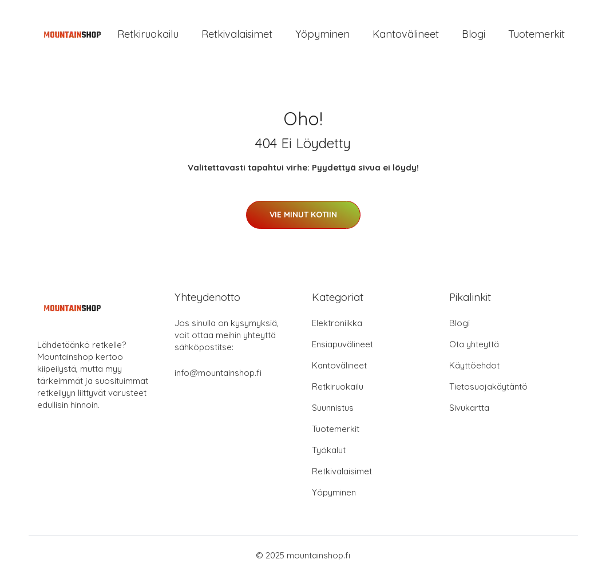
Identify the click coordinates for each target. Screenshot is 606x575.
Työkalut (329, 450)
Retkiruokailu (148, 34)
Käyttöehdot (474, 365)
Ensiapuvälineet (342, 344)
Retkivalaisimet (236, 34)
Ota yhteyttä (474, 344)
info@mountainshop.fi (218, 372)
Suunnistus (333, 407)
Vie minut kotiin (303, 214)
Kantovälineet (406, 34)
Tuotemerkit (536, 34)
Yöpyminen (322, 34)
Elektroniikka (337, 323)
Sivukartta (469, 407)
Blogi (473, 34)
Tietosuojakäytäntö (488, 386)
